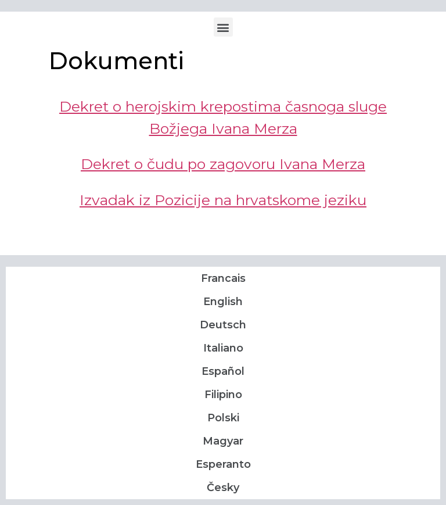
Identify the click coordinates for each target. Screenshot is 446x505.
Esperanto (223, 464)
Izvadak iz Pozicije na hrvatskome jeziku (223, 200)
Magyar (223, 441)
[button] (223, 27)
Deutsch (223, 324)
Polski (223, 417)
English (223, 301)
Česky (223, 487)
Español (223, 371)
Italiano (223, 348)
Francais (223, 278)
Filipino (223, 394)
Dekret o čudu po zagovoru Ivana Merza (223, 164)
